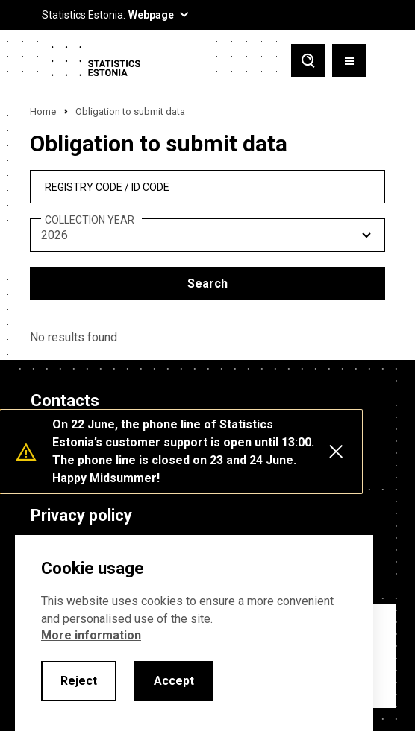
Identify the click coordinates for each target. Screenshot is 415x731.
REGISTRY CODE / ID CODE (107, 186)
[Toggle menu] (349, 62)
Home (43, 111)
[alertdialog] (194, 633)
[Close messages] (336, 451)
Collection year (89, 220)
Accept (174, 681)
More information (91, 635)
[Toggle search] (308, 62)
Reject (78, 681)
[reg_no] (207, 186)
